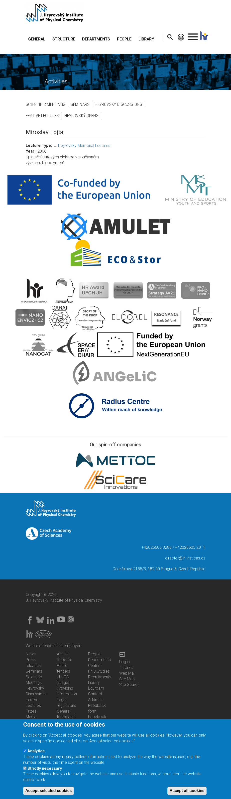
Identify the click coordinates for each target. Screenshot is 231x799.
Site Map (127, 679)
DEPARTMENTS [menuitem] (96, 39)
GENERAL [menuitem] (36, 39)
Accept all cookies (187, 792)
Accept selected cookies (48, 792)
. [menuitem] (192, 34)
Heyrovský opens (81, 115)
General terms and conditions (66, 717)
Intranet (126, 667)
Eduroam (96, 688)
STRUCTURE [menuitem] (63, 39)
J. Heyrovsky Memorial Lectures (82, 145)
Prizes (31, 711)
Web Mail (127, 673)
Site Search (129, 684)
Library (94, 682)
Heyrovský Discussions (118, 104)
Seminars (80, 104)
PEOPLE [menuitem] (124, 39)
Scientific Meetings (45, 104)
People (94, 654)
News (31, 654)
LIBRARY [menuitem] (146, 39)
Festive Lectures (42, 115)
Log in (124, 661)
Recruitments (99, 677)
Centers (95, 665)
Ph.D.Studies (99, 671)
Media (31, 716)
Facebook (97, 716)
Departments (99, 659)
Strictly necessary (44, 769)
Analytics (36, 752)
